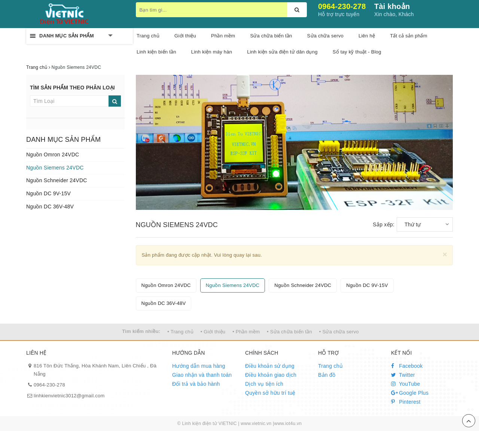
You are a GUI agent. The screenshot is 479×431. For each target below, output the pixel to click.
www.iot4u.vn (288, 423)
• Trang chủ (180, 331)
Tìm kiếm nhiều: (141, 331)
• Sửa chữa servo (339, 331)
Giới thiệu (185, 36)
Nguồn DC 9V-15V (48, 193)
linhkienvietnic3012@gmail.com (69, 395)
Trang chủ (330, 366)
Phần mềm (223, 36)
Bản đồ (326, 375)
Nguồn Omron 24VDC (52, 155)
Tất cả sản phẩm (408, 36)
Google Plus (409, 393)
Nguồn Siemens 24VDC (55, 168)
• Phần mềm (246, 331)
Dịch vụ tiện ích (264, 384)
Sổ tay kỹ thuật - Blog (357, 52)
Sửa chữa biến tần (271, 36)
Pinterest (406, 402)
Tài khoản (392, 6)
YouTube (405, 384)
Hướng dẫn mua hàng (198, 366)
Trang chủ (148, 36)
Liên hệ (367, 36)
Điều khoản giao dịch (270, 375)
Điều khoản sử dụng (270, 366)
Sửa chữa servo (325, 36)
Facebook (407, 366)
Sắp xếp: (383, 224)
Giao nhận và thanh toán (202, 375)
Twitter (403, 375)
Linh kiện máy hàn (211, 52)
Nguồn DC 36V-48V (50, 207)
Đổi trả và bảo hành (196, 384)
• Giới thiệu (213, 331)
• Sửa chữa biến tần (289, 331)
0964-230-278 (342, 6)
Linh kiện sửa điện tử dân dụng (282, 52)
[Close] (444, 254)
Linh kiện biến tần (156, 52)
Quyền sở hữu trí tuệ (270, 393)
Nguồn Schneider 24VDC (56, 180)
